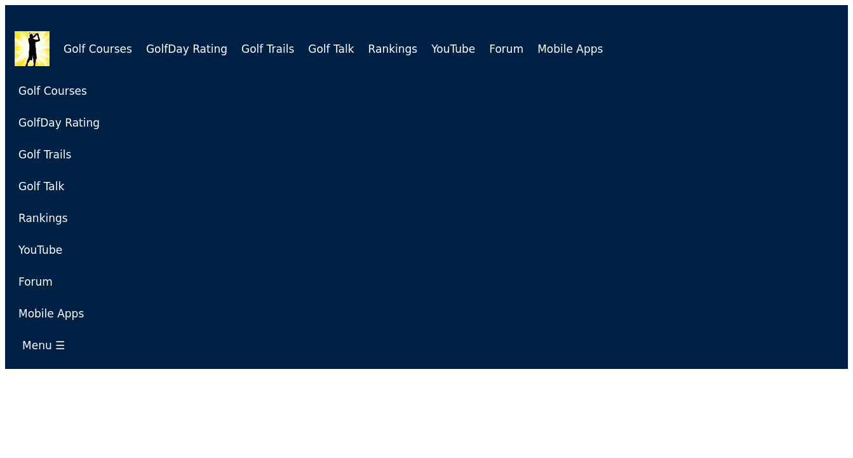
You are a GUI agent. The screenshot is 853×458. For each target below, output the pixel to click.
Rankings (393, 49)
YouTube (453, 49)
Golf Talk (331, 49)
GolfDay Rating (186, 49)
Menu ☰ (47, 345)
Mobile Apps (570, 49)
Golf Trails (267, 49)
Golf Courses (98, 49)
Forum (506, 49)
